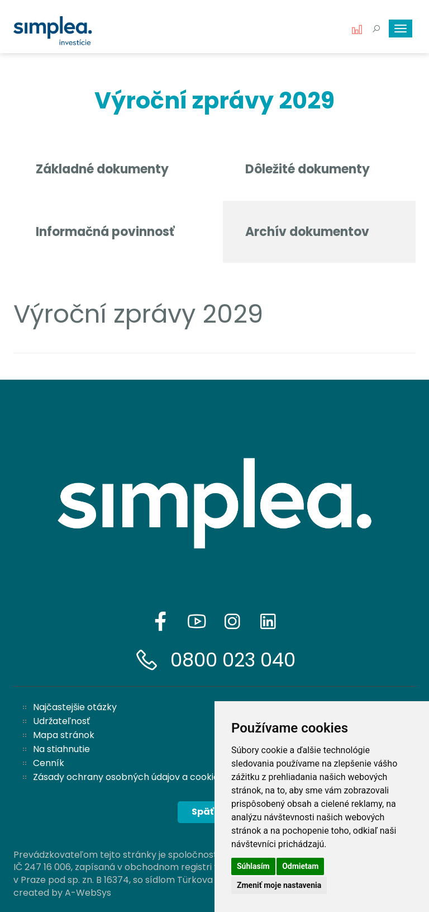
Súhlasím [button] (253, 866)
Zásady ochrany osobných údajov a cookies (128, 777)
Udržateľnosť (61, 721)
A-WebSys (88, 892)
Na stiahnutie (61, 749)
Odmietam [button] (300, 866)
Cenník (48, 763)
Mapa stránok (63, 735)
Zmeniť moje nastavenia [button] (279, 885)
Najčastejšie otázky (75, 707)
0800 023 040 (232, 659)
